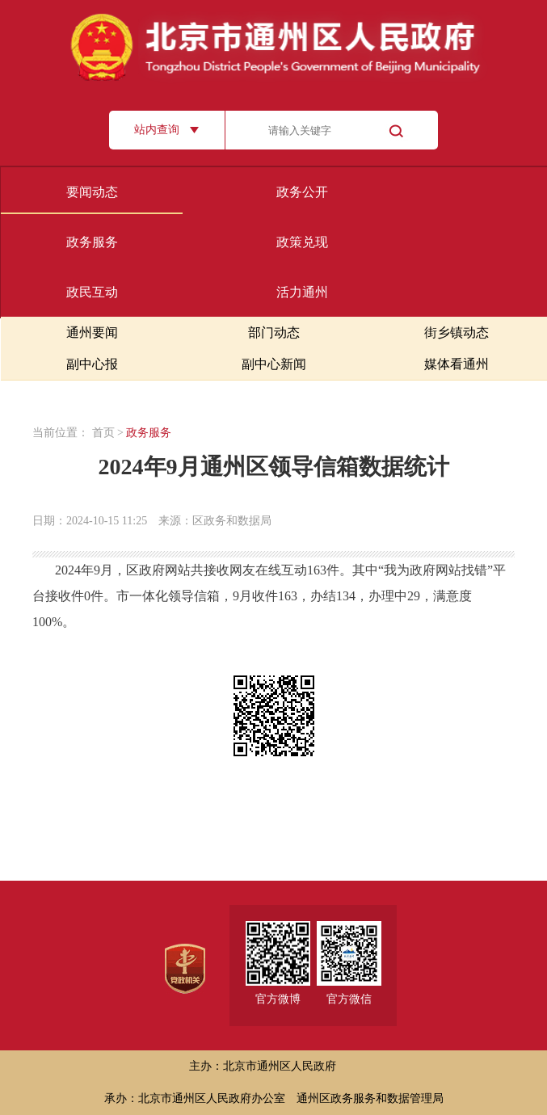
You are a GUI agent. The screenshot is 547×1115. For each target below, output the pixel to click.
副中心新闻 (274, 364)
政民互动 (92, 292)
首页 (103, 433)
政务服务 (92, 242)
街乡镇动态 (456, 332)
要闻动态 (92, 192)
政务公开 (302, 192)
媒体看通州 (456, 364)
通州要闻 (92, 332)
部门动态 (274, 332)
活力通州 (302, 292)
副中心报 (92, 364)
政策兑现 (302, 242)
